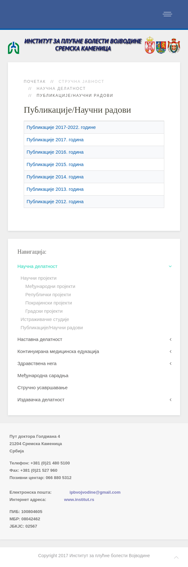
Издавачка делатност (41, 399)
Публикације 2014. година (55, 176)
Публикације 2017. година (55, 139)
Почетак (35, 81)
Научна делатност (61, 88)
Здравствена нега (37, 363)
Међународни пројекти (50, 286)
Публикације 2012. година (55, 201)
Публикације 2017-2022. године (61, 127)
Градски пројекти (44, 311)
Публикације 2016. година (55, 152)
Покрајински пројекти (48, 302)
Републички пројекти (48, 294)
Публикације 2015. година (55, 164)
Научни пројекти (39, 278)
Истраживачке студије (45, 319)
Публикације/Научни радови (52, 327)
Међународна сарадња (42, 375)
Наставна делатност (39, 339)
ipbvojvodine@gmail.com (95, 492)
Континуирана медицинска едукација (58, 351)
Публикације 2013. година (55, 189)
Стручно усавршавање (42, 387)
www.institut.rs (79, 499)
